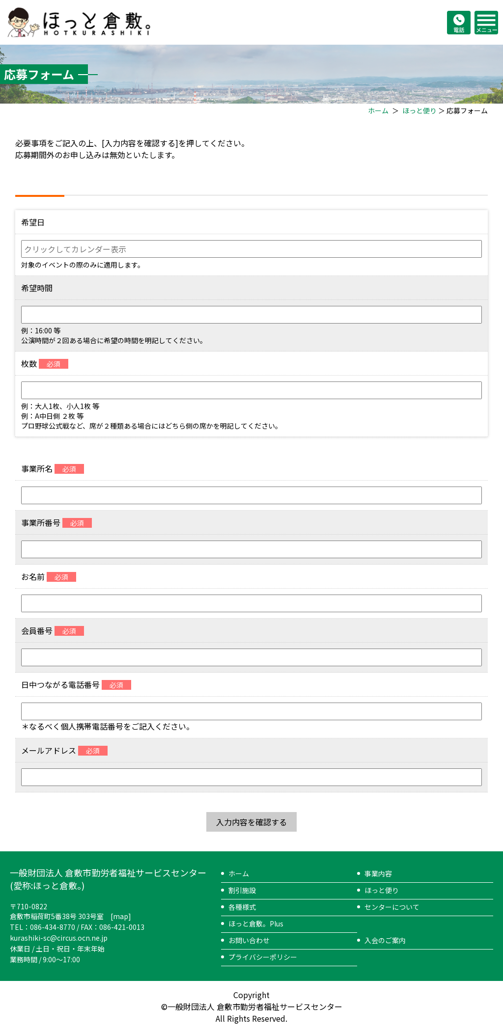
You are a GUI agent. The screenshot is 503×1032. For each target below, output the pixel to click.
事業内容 (378, 873)
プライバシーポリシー (262, 957)
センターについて (391, 907)
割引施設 (242, 890)
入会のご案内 (385, 940)
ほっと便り (419, 110)
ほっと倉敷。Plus (255, 923)
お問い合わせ (249, 940)
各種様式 (242, 907)
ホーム (378, 110)
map (120, 916)
